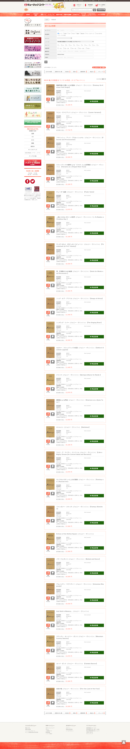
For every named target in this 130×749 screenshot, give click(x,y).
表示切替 (99, 67)
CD (33, 136)
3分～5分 (73, 48)
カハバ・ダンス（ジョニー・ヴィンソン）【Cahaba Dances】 (77, 663)
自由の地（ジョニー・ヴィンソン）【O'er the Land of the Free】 (78, 688)
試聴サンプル (48, 101)
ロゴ (45, 7)
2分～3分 (66, 48)
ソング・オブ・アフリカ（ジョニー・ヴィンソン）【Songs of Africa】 (79, 298)
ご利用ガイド (49, 730)
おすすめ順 (49, 71)
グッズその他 (102, 14)
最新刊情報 (28, 729)
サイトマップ (89, 733)
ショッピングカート (30, 730)
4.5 (85, 45)
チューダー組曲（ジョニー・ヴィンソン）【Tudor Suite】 (75, 192)
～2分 (60, 48)
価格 (75, 71)
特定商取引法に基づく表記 (93, 729)
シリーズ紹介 (49, 733)
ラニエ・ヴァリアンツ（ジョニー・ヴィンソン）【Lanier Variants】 (79, 112)
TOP (47, 19)
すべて (60, 33)
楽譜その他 (59, 14)
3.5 (78, 45)
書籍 (32, 143)
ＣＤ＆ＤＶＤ (76, 14)
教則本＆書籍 (67, 14)
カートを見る (100, 5)
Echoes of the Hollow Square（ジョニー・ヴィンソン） (75, 534)
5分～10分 (81, 48)
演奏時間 (83, 71)
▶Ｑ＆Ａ (66, 0)
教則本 (33, 146)
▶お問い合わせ (73, 0)
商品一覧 (27, 727)
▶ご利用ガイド (93, 0)
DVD (32, 140)
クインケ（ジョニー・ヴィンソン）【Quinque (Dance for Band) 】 (78, 375)
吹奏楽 (27, 14)
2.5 (70, 45)
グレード (101, 71)
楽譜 (32, 133)
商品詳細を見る (94, 101)
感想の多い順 (59, 71)
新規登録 (89, 5)
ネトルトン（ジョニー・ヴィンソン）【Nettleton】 (73, 427)
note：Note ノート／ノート (92, 14)
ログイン (77, 5)
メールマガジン (70, 730)
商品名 (92, 71)
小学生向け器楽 (36, 14)
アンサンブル (51, 14)
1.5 (62, 45)
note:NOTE (98, 33)
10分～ (88, 48)
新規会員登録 (69, 729)
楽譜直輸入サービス (91, 727)
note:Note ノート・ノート (33, 152)
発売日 (68, 71)
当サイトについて (50, 727)
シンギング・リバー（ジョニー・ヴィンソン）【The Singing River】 (79, 322)
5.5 (93, 45)
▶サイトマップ (102, 0)
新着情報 (48, 732)
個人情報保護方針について (93, 730)
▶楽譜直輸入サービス (83, 0)
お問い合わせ (89, 732)
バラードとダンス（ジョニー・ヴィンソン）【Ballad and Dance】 (78, 559)
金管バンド (43, 14)
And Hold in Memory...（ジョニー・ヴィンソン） (73, 611)
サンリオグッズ (83, 14)
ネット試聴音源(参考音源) (31, 732)
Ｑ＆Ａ (47, 729)
